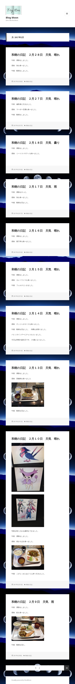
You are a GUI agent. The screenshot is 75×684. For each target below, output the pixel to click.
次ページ (66, 668)
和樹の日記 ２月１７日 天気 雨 (34, 187)
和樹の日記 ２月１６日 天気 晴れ (36, 231)
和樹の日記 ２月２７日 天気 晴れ (36, 99)
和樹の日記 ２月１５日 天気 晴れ (36, 269)
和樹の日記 (29, 81)
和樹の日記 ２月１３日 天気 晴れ (36, 368)
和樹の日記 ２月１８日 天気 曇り (36, 143)
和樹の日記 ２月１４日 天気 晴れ (36, 313)
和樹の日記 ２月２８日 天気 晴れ (36, 55)
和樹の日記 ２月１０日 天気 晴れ (36, 439)
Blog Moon (12, 17)
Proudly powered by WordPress (21, 680)
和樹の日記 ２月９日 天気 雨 (33, 602)
